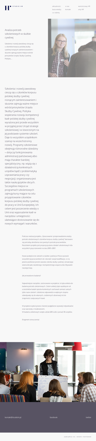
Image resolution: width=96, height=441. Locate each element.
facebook (53, 417)
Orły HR (81, 9)
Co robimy (56, 13)
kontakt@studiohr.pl (13, 417)
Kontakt (68, 9)
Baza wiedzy (56, 9)
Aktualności (56, 6)
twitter (88, 417)
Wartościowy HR (84, 6)
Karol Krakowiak (87, 436)
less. (74, 436)
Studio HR (12, 7)
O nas (67, 6)
